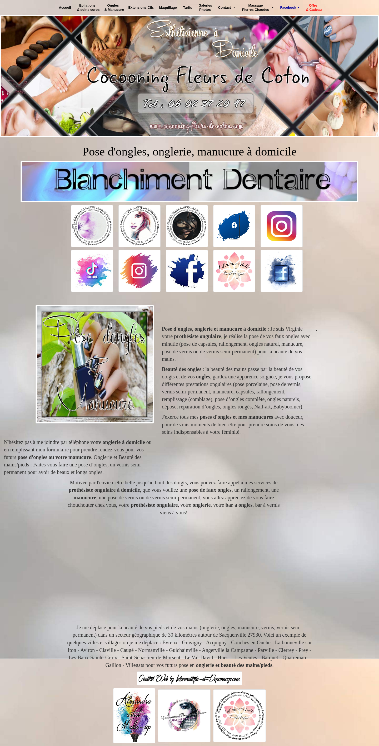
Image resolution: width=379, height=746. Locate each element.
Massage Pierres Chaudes (255, 7)
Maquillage (168, 7)
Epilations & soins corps (88, 7)
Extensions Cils (141, 7)
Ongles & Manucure (114, 7)
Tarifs (187, 7)
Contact (224, 7)
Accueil (65, 7)
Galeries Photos (205, 7)
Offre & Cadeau (314, 7)
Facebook (288, 7)
